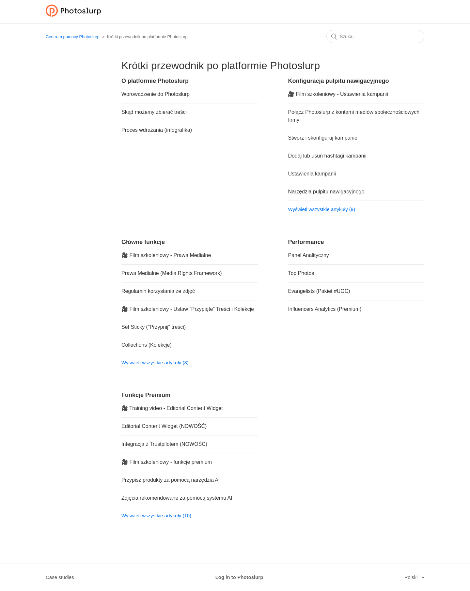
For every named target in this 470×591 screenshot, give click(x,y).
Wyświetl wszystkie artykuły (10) (156, 515)
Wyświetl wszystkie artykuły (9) (321, 209)
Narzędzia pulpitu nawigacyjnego (326, 191)
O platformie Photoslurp (155, 81)
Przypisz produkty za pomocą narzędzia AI (170, 480)
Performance (306, 242)
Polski (411, 577)
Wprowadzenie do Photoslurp (155, 94)
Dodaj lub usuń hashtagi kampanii (327, 156)
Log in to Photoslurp (239, 577)
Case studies (60, 577)
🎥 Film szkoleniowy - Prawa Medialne (166, 255)
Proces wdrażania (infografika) (156, 130)
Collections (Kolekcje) (146, 345)
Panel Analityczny (308, 255)
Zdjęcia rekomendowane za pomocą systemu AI (176, 498)
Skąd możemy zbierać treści (154, 112)
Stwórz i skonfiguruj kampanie (322, 138)
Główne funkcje (143, 242)
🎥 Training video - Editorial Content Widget (172, 408)
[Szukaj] (375, 36)
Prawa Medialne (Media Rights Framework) (171, 273)
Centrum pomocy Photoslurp (73, 36)
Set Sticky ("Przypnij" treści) (153, 327)
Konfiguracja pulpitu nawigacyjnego (338, 81)
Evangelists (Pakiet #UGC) (319, 291)
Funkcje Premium (145, 395)
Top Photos (301, 273)
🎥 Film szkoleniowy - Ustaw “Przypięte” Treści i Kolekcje (187, 309)
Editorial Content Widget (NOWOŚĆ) (164, 426)
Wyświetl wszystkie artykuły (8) (155, 362)
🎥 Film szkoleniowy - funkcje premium (166, 462)
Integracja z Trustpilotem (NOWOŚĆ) (164, 444)
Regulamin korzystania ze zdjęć (158, 291)
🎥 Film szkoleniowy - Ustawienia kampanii (338, 94)
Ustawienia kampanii (312, 173)
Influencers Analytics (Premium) (324, 309)
